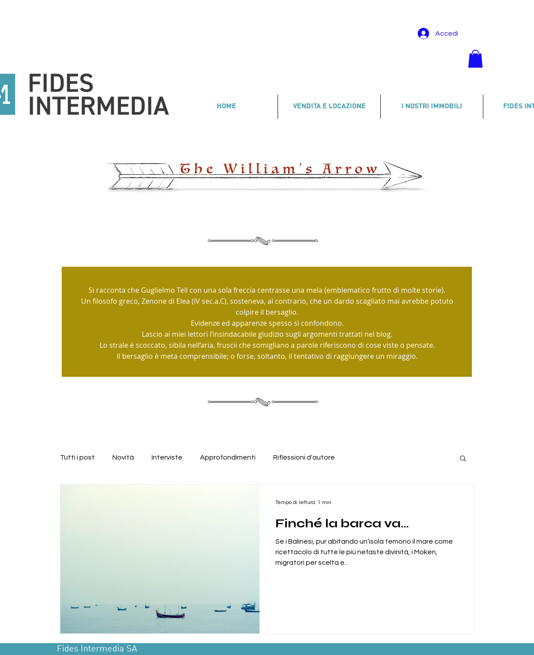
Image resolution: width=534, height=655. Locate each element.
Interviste (167, 457)
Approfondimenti (228, 457)
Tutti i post (77, 457)
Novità (123, 457)
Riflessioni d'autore (304, 457)
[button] (475, 59)
